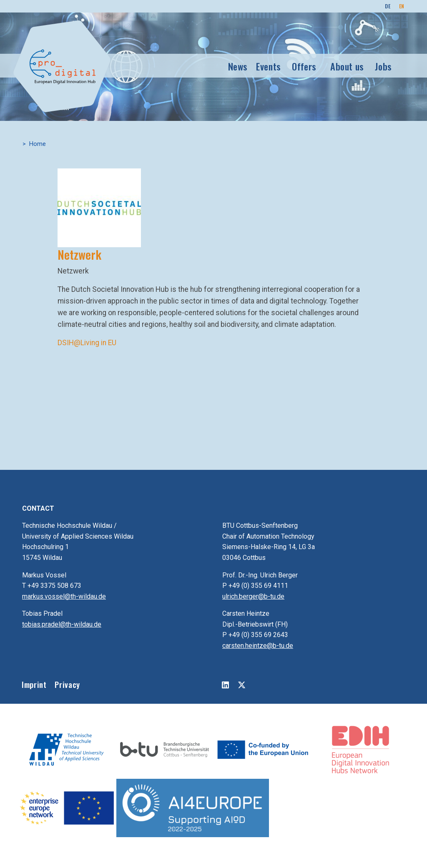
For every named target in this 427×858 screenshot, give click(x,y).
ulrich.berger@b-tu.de (253, 596)
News (238, 66)
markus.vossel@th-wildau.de (64, 596)
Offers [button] (304, 66)
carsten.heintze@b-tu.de (257, 646)
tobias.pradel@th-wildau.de (61, 624)
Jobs (383, 66)
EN (401, 6)
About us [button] (347, 66)
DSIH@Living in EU (87, 343)
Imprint (34, 684)
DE (387, 6)
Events (268, 66)
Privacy (67, 684)
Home (37, 144)
